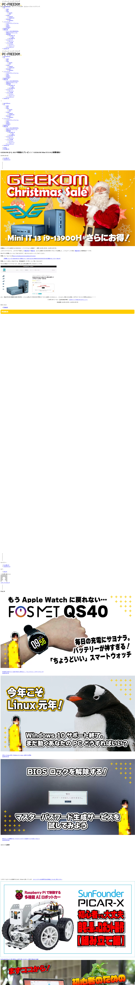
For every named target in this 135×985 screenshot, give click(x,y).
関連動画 (5, 307)
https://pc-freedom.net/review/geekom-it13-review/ (24, 256)
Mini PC (5, 571)
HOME (5, 147)
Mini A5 (33, 250)
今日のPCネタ (6, 159)
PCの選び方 (6, 149)
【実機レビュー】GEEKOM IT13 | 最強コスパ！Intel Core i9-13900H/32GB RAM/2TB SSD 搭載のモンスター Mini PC (32, 258)
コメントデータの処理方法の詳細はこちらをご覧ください (47, 879)
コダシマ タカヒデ (5, 582)
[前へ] (67, 920)
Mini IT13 (77, 250)
